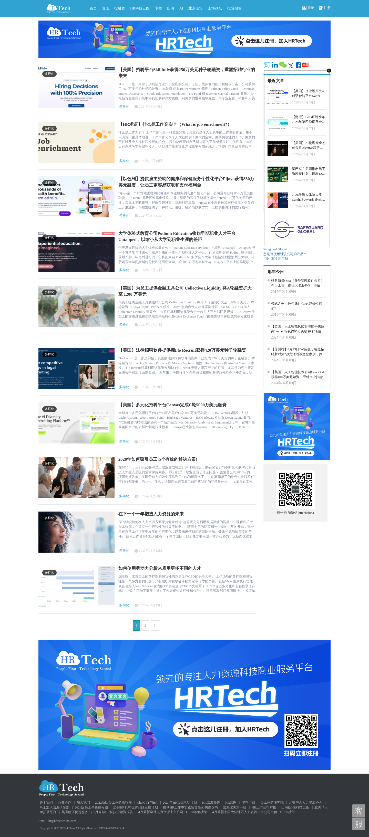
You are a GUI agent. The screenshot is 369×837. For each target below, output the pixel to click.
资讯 (105, 8)
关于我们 (46, 802)
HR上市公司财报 (264, 807)
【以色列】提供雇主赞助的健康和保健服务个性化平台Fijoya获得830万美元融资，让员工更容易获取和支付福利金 (186, 181)
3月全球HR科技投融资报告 (113, 812)
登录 (308, 8)
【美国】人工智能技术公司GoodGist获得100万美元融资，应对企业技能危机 (298, 374)
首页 (93, 8)
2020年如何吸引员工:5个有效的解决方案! (157, 459)
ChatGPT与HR (147, 802)
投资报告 (234, 8)
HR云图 (231, 802)
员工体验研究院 (272, 802)
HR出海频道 (211, 802)
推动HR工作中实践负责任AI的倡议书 (190, 807)
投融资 (119, 8)
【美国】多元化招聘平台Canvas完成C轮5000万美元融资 (172, 404)
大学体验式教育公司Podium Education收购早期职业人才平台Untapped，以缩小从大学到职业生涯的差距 (177, 236)
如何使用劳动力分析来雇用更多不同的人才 (159, 568)
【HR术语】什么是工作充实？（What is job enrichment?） (175, 124)
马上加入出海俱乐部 (54, 807)
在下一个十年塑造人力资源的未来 (151, 514)
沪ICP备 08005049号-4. (111, 828)
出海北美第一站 (234, 807)
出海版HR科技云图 (295, 807)
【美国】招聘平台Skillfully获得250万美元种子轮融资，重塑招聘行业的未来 (186, 72)
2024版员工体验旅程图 (91, 807)
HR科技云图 (140, 8)
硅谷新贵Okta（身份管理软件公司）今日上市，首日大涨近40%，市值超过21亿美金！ (297, 283)
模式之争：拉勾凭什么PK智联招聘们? (296, 306)
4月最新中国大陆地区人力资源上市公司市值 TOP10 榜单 (253, 812)
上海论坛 (215, 8)
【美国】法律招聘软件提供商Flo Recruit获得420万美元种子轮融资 (182, 350)
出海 (170, 8)
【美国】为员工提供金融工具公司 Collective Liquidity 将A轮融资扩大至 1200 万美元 (185, 291)
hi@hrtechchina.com (62, 821)
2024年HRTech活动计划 (180, 802)
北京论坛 (195, 8)
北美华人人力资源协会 (305, 802)
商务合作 (64, 802)
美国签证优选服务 (74, 812)
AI (181, 8)
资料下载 (248, 802)
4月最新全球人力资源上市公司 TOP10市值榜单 (172, 812)
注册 (325, 8)
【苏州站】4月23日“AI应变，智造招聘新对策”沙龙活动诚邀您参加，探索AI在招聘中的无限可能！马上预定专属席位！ (298, 352)
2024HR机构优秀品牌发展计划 (135, 807)
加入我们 (83, 802)
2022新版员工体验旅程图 (113, 802)
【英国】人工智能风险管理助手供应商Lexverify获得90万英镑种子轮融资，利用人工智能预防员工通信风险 (297, 329)
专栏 (158, 8)
